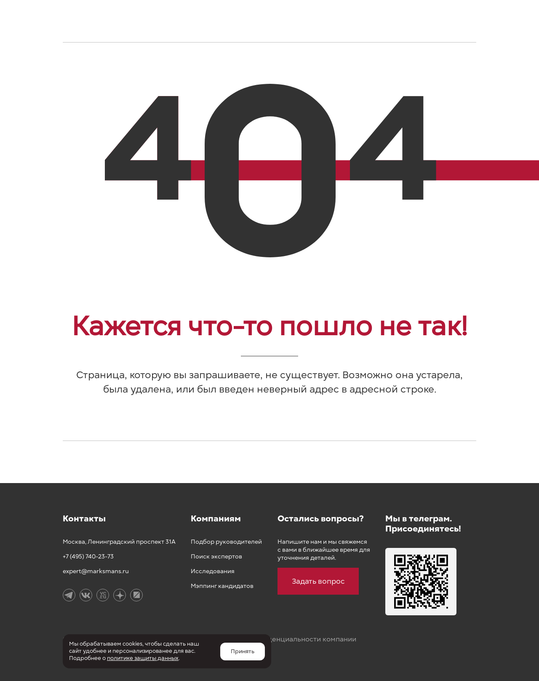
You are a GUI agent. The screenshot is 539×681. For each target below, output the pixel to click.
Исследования (213, 571)
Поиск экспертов (216, 557)
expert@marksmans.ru (96, 571)
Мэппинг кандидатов (222, 586)
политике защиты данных (143, 658)
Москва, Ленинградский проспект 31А (119, 542)
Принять (242, 651)
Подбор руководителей (226, 542)
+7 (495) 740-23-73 (88, 557)
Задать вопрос (318, 581)
